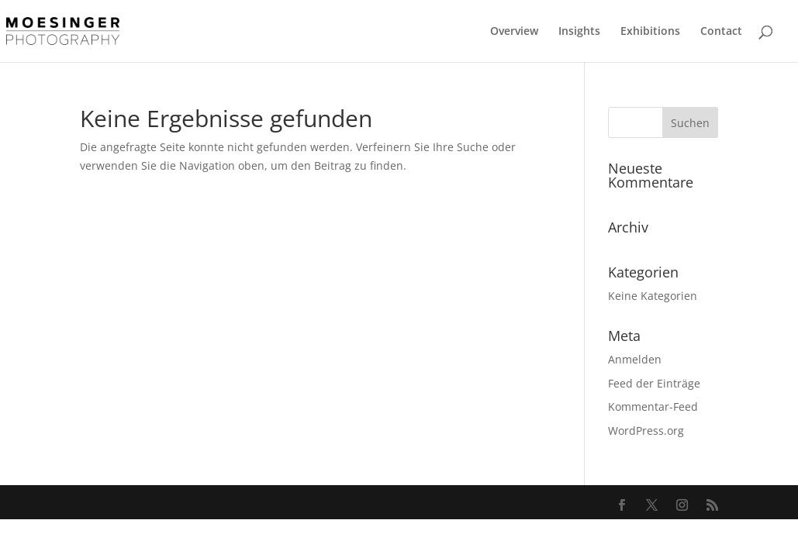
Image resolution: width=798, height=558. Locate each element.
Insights (579, 32)
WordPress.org (646, 430)
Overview (514, 32)
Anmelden (635, 359)
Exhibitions (650, 32)
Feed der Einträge (654, 383)
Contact (721, 32)
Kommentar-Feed (653, 406)
